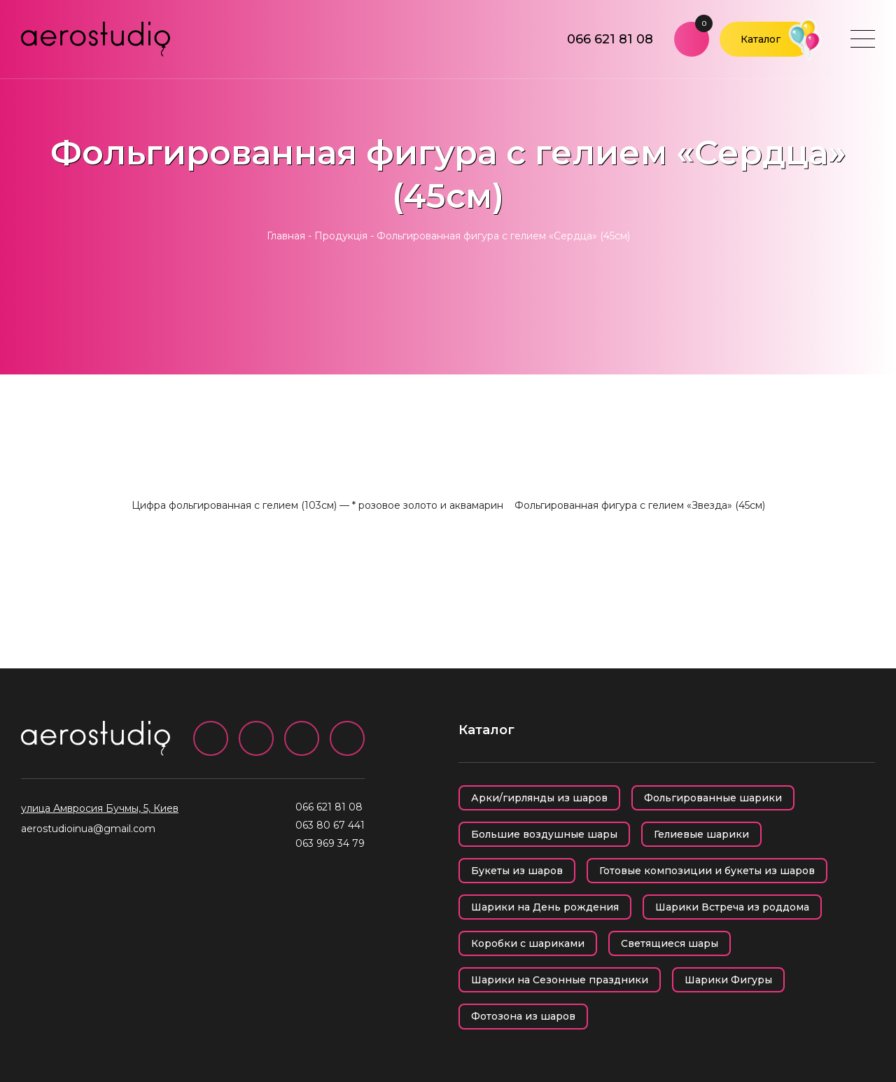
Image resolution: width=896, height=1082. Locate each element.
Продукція (341, 236)
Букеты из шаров (517, 870)
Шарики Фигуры (728, 980)
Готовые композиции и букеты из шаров (707, 870)
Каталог (760, 39)
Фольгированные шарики (713, 798)
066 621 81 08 (610, 39)
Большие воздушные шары (544, 834)
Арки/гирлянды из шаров (539, 798)
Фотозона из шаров (523, 1016)
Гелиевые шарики (701, 834)
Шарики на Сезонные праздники (559, 980)
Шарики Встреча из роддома (732, 907)
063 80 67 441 (330, 825)
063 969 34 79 (330, 843)
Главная (286, 236)
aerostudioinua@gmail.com (88, 828)
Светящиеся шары (669, 943)
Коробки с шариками (527, 943)
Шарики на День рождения (545, 907)
